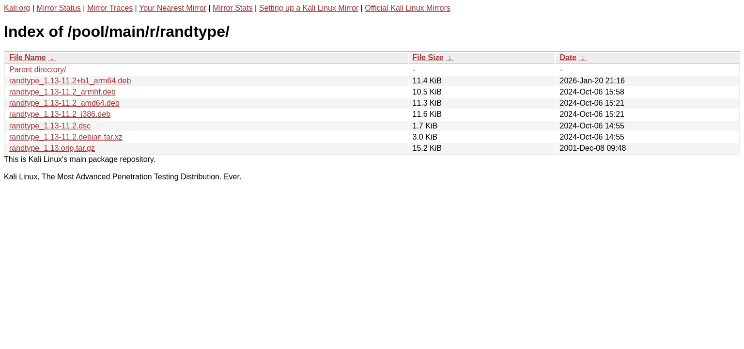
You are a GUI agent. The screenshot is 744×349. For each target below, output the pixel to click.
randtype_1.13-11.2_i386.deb (59, 114)
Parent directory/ (37, 69)
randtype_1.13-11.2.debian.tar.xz (66, 137)
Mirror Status (58, 8)
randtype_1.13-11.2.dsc (50, 126)
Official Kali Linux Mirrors (407, 8)
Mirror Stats (233, 8)
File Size (428, 57)
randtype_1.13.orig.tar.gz (52, 148)
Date (568, 57)
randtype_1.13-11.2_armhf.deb (62, 92)
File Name (27, 57)
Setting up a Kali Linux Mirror (308, 8)
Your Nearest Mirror (172, 8)
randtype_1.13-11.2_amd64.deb (64, 103)
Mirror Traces (110, 8)
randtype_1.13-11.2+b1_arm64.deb (70, 81)
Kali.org (17, 8)
